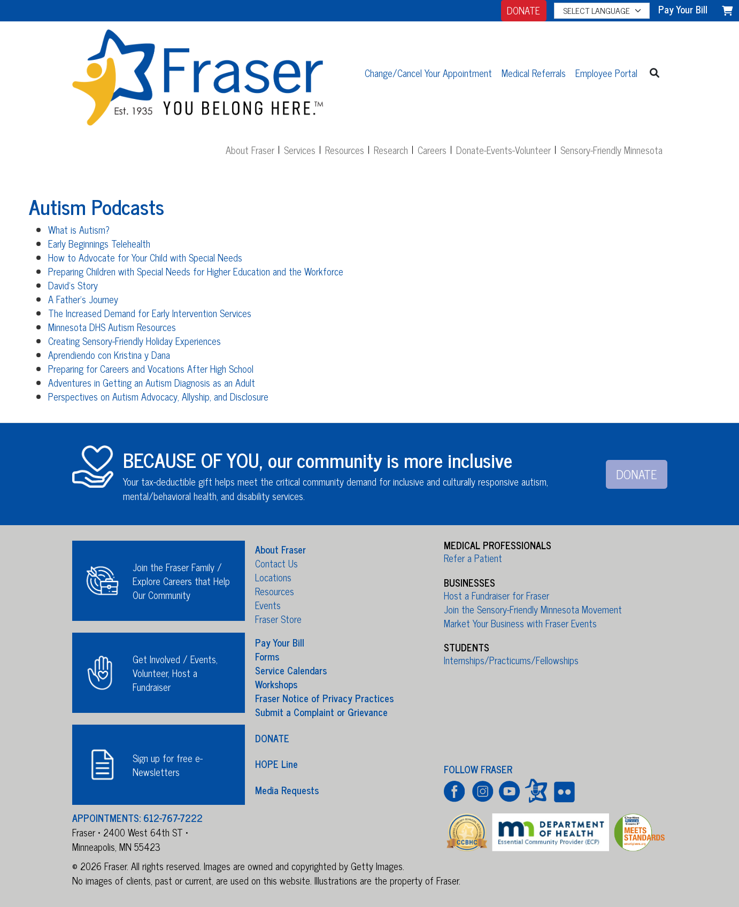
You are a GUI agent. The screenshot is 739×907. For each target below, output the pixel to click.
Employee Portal (606, 73)
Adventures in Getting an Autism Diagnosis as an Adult (151, 382)
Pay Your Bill (279, 642)
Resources (344, 150)
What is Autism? (79, 229)
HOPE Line (276, 764)
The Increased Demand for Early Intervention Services (149, 313)
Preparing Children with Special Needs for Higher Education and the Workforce (195, 271)
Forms (267, 656)
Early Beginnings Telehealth (99, 243)
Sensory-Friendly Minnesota (611, 150)
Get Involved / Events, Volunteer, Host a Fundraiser (175, 673)
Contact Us (276, 563)
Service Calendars (291, 670)
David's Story (73, 285)
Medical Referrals (534, 73)
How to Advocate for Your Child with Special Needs (145, 257)
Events (268, 605)
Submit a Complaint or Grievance (321, 712)
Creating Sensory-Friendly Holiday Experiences (134, 341)
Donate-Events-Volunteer (503, 150)
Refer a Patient (473, 558)
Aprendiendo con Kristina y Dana (109, 355)
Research (391, 150)
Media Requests (287, 789)
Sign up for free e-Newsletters (168, 765)
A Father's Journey (83, 299)
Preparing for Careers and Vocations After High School (150, 368)
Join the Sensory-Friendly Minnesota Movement (533, 609)
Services (299, 150)
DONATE (523, 10)
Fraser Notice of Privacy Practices (324, 698)
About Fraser (250, 150)
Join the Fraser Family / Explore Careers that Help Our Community (181, 581)
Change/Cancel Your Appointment (428, 73)
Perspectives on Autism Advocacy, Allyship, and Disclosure (158, 396)
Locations (273, 577)
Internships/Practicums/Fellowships (511, 660)
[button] (654, 72)
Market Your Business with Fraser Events (520, 623)
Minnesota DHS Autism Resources (112, 327)
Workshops (276, 684)
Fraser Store (278, 619)
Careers (432, 150)
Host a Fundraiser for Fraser (496, 595)
